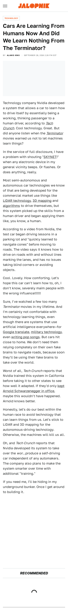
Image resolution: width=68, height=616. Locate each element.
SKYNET (50, 157)
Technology (11, 18)
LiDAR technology (17, 200)
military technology (46, 332)
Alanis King (13, 55)
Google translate (16, 332)
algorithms (11, 206)
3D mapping (42, 200)
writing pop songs (25, 337)
